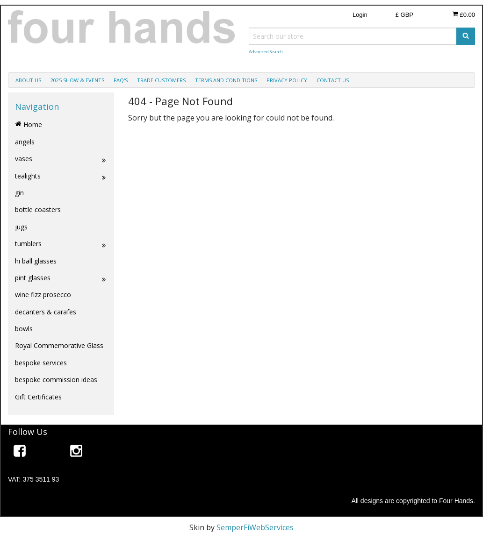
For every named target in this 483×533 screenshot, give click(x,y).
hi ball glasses (36, 260)
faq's (121, 80)
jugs (21, 226)
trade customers (161, 80)
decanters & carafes (45, 311)
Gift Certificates (38, 396)
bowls (24, 328)
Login (360, 14)
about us (28, 80)
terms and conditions (226, 80)
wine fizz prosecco (43, 294)
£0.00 (463, 14)
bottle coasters (38, 209)
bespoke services (41, 362)
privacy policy (287, 80)
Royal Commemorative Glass (59, 345)
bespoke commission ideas (56, 379)
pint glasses (61, 278)
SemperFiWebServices (255, 527)
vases (61, 158)
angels (25, 141)
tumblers (61, 244)
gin (19, 192)
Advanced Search (266, 52)
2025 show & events (77, 80)
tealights (61, 176)
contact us (333, 80)
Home (28, 124)
